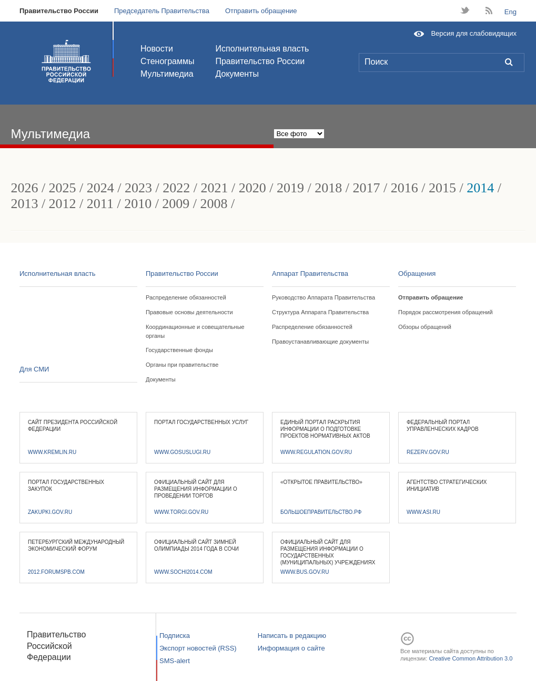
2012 (62, 203)
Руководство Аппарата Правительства (323, 297)
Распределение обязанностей (186, 297)
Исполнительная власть (262, 48)
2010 (137, 203)
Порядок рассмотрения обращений (445, 312)
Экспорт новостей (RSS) (198, 648)
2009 (175, 203)
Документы (236, 73)
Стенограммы (167, 61)
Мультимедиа (167, 73)
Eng (510, 12)
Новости (156, 48)
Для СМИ (34, 369)
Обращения (417, 273)
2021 (214, 187)
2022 (176, 187)
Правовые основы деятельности (189, 312)
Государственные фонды (179, 350)
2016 (404, 187)
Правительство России (58, 11)
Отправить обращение (261, 11)
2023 (138, 187)
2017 (366, 187)
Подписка (174, 635)
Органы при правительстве (182, 365)
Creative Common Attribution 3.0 (470, 658)
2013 (24, 203)
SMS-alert (174, 661)
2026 (24, 187)
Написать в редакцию (292, 635)
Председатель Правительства (161, 11)
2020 (252, 187)
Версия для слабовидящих (474, 33)
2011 (100, 203)
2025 (62, 187)
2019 (290, 187)
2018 (328, 187)
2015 (442, 187)
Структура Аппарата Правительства (320, 312)
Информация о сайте (291, 648)
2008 (214, 203)
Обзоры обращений (424, 327)
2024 (100, 187)
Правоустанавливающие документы (320, 341)
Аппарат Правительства (310, 273)
